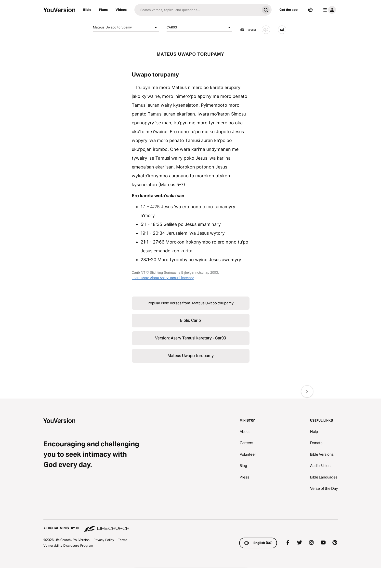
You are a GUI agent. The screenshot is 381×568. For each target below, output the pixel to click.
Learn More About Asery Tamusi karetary (163, 278)
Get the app (288, 10)
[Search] (197, 10)
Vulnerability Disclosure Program (68, 545)
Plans (103, 10)
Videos (121, 10)
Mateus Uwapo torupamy (126, 27)
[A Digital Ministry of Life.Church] (190, 526)
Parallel (248, 30)
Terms (122, 540)
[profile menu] (328, 10)
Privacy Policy (103, 540)
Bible (87, 10)
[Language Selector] (310, 10)
